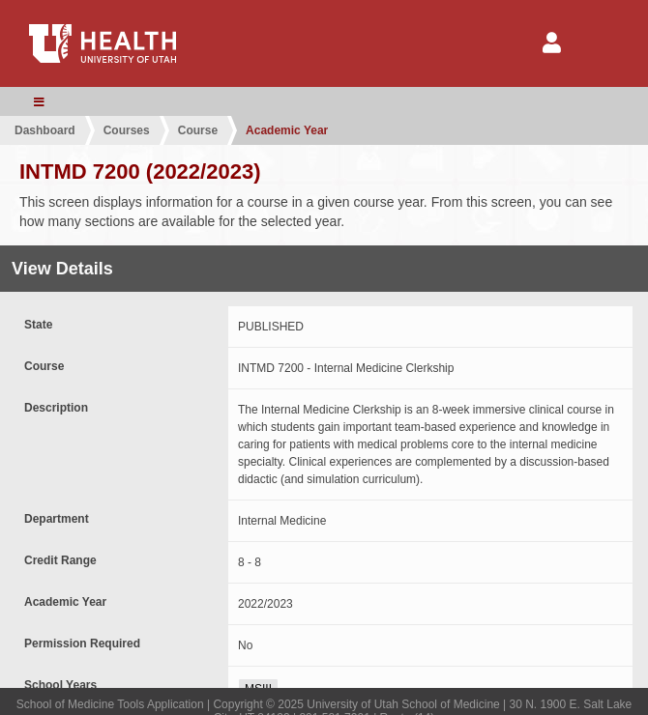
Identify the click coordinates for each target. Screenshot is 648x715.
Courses (126, 130)
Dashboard (45, 130)
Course (198, 130)
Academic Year (287, 130)
